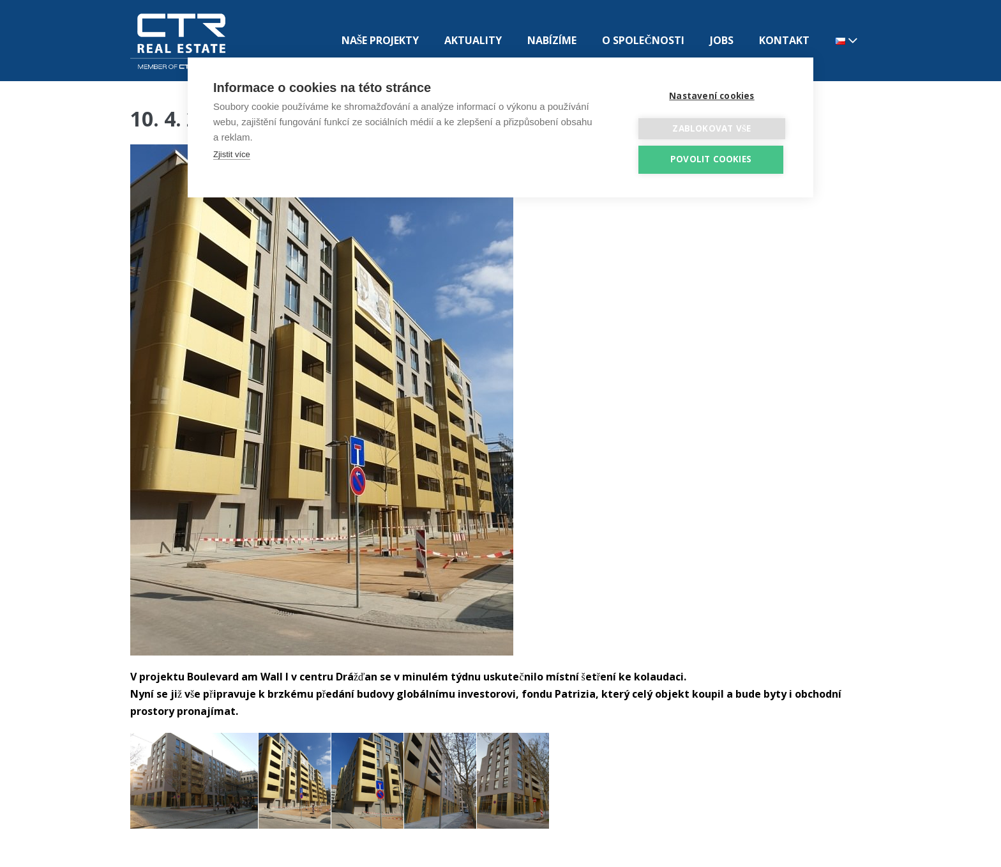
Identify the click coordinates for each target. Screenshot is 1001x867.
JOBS (722, 40)
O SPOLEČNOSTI (643, 40)
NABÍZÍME (551, 40)
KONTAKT (784, 40)
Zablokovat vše (711, 128)
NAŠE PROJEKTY (380, 40)
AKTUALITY (473, 40)
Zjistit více (231, 154)
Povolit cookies (710, 159)
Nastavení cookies (711, 96)
